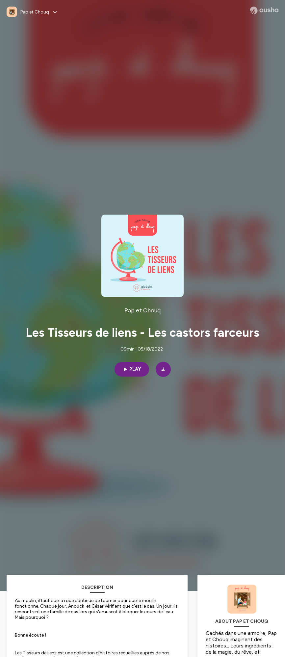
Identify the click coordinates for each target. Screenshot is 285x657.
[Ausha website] (264, 10)
